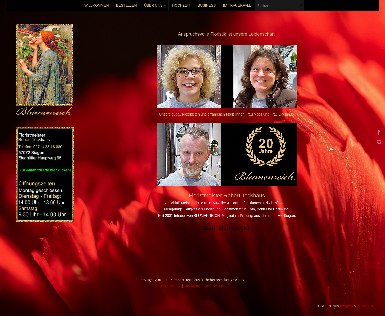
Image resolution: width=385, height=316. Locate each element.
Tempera (346, 306)
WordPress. (365, 306)
